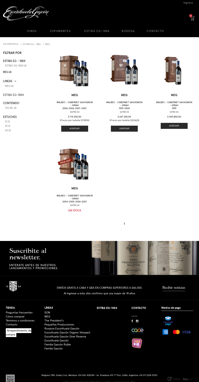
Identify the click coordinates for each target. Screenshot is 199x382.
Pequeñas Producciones (59, 324)
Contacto (11, 324)
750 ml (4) (10, 108)
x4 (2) (8, 130)
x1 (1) (7, 121)
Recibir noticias (174, 287)
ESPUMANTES (60, 31)
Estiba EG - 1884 (32, 44)
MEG (47, 44)
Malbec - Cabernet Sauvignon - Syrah (75, 105)
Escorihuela (10, 44)
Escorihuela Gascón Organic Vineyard (67, 332)
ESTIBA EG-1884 (97, 31)
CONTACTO (155, 31)
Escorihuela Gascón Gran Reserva (65, 336)
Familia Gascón (53, 348)
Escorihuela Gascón (56, 340)
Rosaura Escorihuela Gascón (61, 328)
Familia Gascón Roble (57, 344)
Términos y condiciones (20, 320)
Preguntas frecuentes (19, 312)
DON (47, 312)
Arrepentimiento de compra (18, 332)
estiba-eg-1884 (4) (16, 66)
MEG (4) (7, 72)
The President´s (54, 320)
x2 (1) (7, 126)
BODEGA (128, 31)
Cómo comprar (15, 316)
